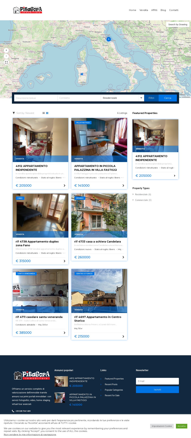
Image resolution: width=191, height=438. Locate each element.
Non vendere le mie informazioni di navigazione (30, 434)
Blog (163, 10)
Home (132, 10)
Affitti (154, 10)
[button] (109, 39)
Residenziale (110, 97)
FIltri (151, 98)
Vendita (144, 10)
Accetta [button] (181, 426)
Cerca (167, 98)
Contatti (173, 10)
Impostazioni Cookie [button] (162, 426)
